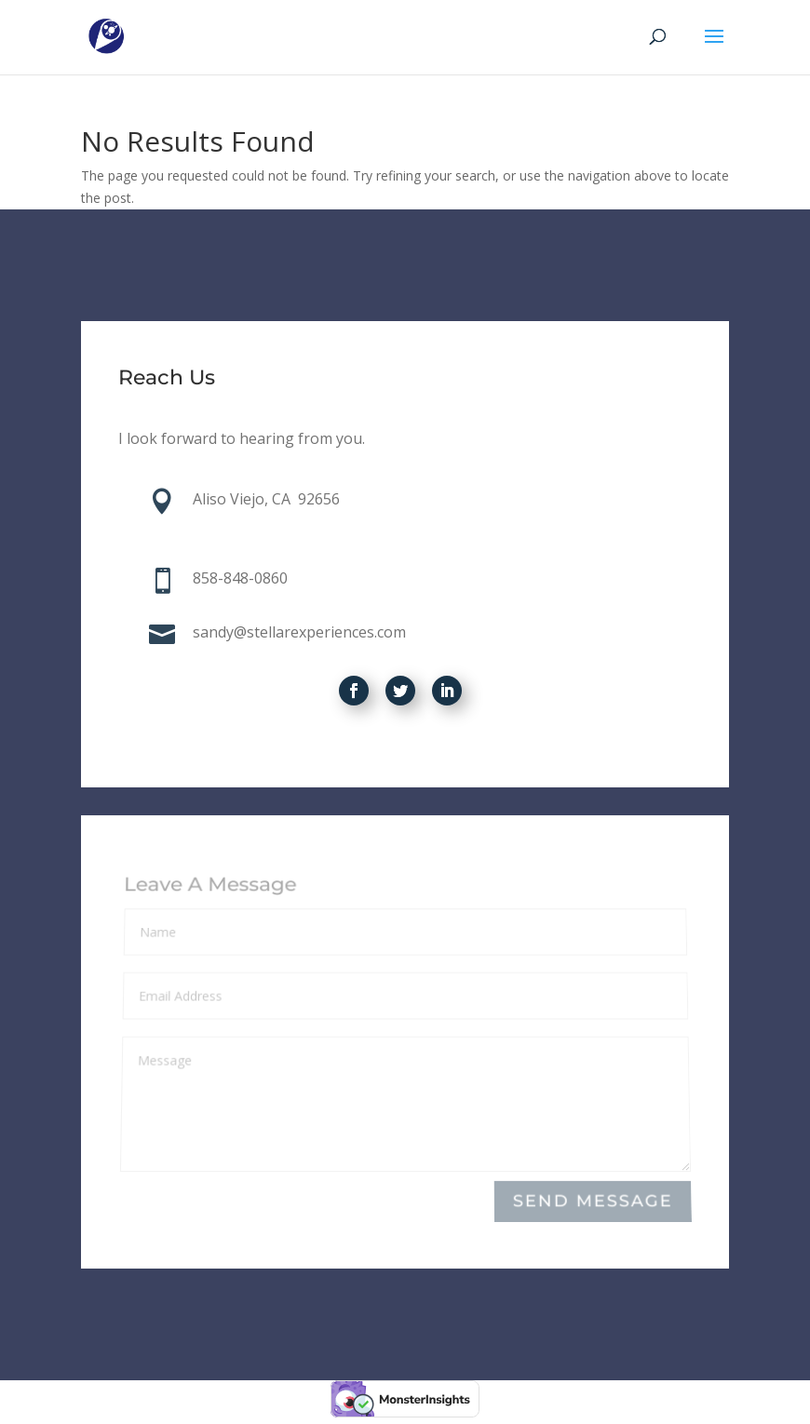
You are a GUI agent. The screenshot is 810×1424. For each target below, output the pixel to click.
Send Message (593, 1202)
